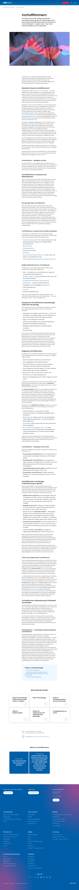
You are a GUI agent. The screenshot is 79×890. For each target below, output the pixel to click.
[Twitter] (32, 877)
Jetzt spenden (8, 792)
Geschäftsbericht (7, 843)
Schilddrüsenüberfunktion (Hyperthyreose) (36, 280)
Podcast (30, 843)
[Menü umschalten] (75, 3)
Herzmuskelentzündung (48, 259)
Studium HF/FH (56, 817)
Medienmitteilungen (32, 834)
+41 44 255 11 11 (58, 796)
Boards (5, 821)
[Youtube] (41, 877)
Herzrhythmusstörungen (42, 90)
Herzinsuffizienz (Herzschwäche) (33, 255)
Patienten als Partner (58, 834)
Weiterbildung (56, 823)
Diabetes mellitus (28, 276)
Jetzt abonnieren (33, 792)
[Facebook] (29, 877)
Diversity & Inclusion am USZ (10, 836)
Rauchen (25, 289)
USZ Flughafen (31, 859)
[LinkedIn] (38, 877)
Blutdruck (50, 385)
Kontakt (56, 800)
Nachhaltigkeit (6, 839)
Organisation (6, 841)
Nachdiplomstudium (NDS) (59, 819)
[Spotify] (49, 877)
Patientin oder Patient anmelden (11, 814)
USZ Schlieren (31, 861)
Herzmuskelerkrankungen (30, 259)
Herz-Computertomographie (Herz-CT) (35, 427)
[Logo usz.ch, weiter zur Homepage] (7, 3)
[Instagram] (44, 877)
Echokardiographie (38, 411)
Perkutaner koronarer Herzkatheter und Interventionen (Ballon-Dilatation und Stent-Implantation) (37, 673)
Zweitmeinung (6, 861)
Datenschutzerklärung (22, 883)
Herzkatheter (27, 423)
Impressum (6, 883)
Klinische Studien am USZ (58, 836)
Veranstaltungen (57, 825)
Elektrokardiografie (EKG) (31, 119)
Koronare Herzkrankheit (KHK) (32, 240)
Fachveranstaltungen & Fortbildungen (12, 819)
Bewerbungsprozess (33, 821)
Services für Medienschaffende (35, 841)
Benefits (30, 817)
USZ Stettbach (31, 863)
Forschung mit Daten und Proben (60, 839)
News (29, 836)
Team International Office (9, 863)
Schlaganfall (38, 139)
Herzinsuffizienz (44, 568)
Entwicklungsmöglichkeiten (34, 819)
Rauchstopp (41, 523)
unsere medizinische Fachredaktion (41, 736)
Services (5, 856)
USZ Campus (31, 856)
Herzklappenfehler (28, 248)
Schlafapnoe (27, 283)
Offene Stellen (31, 814)
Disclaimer (12, 883)
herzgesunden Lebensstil (37, 153)
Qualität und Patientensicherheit (11, 834)
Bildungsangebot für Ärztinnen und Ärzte (62, 814)
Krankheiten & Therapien (9, 7)
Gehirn (47, 142)
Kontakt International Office (9, 865)
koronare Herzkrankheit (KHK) (29, 114)
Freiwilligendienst (32, 823)
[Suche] (71, 3)
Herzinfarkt (26, 252)
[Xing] (35, 877)
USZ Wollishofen (31, 865)
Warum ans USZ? (7, 859)
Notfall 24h (65, 2)
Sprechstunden (6, 817)
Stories (29, 839)
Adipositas (46, 285)
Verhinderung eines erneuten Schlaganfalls (32, 590)
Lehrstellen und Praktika (58, 821)
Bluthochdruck (33, 116)
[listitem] (19, 700)
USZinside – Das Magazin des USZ (36, 848)
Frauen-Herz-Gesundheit (32, 670)
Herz (40, 92)
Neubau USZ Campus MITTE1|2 (35, 868)
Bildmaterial (31, 845)
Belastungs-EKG (28, 417)
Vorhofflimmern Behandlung (33, 677)
